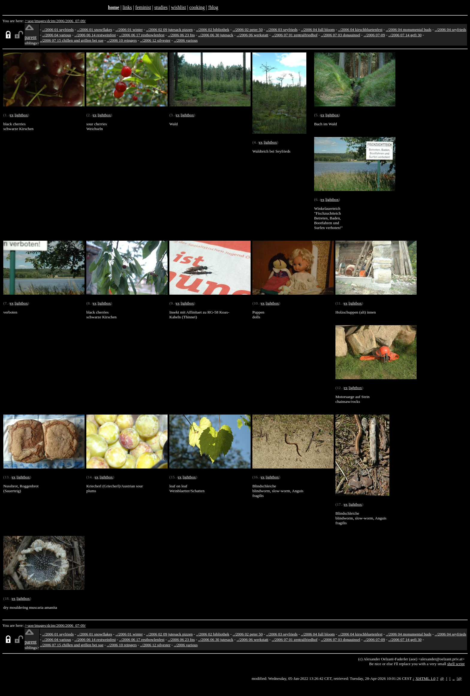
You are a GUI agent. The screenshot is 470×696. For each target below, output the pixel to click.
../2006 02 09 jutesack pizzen (169, 29)
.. (454, 678)
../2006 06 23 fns (181, 35)
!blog (213, 7)
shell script (456, 664)
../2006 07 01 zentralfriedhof (294, 35)
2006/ (60, 21)
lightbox (21, 115)
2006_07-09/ (75, 21)
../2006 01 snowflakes (94, 29)
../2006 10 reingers (122, 40)
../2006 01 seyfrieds (58, 29)
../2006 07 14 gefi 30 (404, 35)
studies (161, 7)
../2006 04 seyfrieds (450, 29)
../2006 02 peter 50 (248, 29)
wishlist (178, 7)
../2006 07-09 (374, 35)
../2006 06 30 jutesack (215, 35)
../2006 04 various (56, 35)
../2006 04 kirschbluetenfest (360, 29)
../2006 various (186, 40)
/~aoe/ (30, 21)
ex (11, 115)
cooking (197, 7)
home (113, 7)
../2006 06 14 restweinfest (95, 35)
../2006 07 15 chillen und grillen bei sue (71, 40)
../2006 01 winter (129, 29)
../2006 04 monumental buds (408, 29)
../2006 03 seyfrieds (282, 29)
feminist (143, 7)
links (127, 7)
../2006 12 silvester (155, 40)
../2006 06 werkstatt (252, 35)
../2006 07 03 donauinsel (340, 35)
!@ (459, 678)
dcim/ (51, 21)
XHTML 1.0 (425, 678)
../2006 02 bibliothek (212, 29)
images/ (41, 21)
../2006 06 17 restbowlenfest (141, 35)
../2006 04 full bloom (318, 29)
